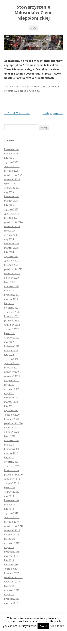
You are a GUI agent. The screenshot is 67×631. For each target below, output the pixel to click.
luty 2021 (9, 406)
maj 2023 (9, 290)
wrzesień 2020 (12, 427)
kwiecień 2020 (11, 449)
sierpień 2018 (11, 534)
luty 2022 (9, 354)
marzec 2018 (11, 556)
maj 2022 (9, 342)
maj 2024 (9, 239)
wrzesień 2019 (12, 478)
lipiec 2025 (9, 183)
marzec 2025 (11, 200)
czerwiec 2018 (11, 543)
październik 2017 (13, 577)
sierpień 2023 (11, 277)
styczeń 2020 (11, 461)
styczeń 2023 (11, 307)
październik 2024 (13, 222)
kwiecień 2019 (11, 500)
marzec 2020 (11, 453)
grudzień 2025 (11, 166)
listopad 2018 (11, 521)
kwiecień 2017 (11, 598)
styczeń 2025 (11, 209)
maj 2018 (9, 547)
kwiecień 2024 (11, 243)
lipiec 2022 (9, 333)
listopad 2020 (11, 419)
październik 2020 (13, 423)
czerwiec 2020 (11, 440)
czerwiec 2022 (11, 337)
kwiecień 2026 (11, 149)
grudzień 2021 (11, 363)
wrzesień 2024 (12, 226)
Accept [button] (43, 626)
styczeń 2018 (11, 564)
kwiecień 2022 (11, 346)
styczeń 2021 (11, 410)
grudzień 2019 (11, 466)
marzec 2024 (11, 247)
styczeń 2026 (11, 162)
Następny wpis (53, 113)
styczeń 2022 (11, 359)
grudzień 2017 (11, 568)
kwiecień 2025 (11, 196)
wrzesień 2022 (12, 324)
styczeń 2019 (11, 513)
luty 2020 (9, 457)
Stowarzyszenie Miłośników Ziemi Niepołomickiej (33, 12)
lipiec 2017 (9, 585)
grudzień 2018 (11, 517)
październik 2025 (13, 175)
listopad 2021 (11, 367)
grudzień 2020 (11, 414)
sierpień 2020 (11, 431)
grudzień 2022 (11, 312)
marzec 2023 (11, 299)
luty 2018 (9, 560)
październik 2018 (13, 526)
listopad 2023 (11, 264)
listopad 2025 (11, 170)
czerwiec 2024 (11, 234)
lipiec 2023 (9, 282)
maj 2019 (9, 496)
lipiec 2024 (9, 230)
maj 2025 (9, 192)
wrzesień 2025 (12, 179)
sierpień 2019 (11, 483)
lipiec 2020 (9, 436)
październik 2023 (13, 269)
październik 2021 (13, 371)
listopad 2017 (11, 573)
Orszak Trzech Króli (17, 113)
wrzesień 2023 (12, 273)
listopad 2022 (11, 316)
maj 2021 (9, 393)
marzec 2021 (11, 401)
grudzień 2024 (11, 213)
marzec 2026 (11, 153)
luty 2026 (9, 157)
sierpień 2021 (11, 380)
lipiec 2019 (9, 487)
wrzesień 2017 (12, 581)
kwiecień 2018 (11, 551)
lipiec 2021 (9, 384)
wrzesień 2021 (12, 376)
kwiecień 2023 (11, 294)
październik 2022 (13, 320)
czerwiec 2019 (11, 491)
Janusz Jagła (33, 90)
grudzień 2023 (11, 260)
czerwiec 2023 (11, 286)
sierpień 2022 (11, 329)
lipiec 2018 (9, 538)
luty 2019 (9, 508)
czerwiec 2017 (11, 590)
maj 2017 (9, 594)
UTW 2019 (45, 86)
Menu (33, 27)
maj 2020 (9, 444)
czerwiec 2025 (11, 187)
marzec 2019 (11, 504)
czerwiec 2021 (11, 389)
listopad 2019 (11, 470)
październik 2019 (13, 474)
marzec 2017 (11, 603)
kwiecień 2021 (11, 397)
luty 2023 (9, 303)
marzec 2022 (11, 350)
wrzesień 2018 (12, 530)
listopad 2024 (11, 217)
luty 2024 (9, 252)
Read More (57, 626)
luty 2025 (9, 205)
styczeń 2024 (11, 256)
